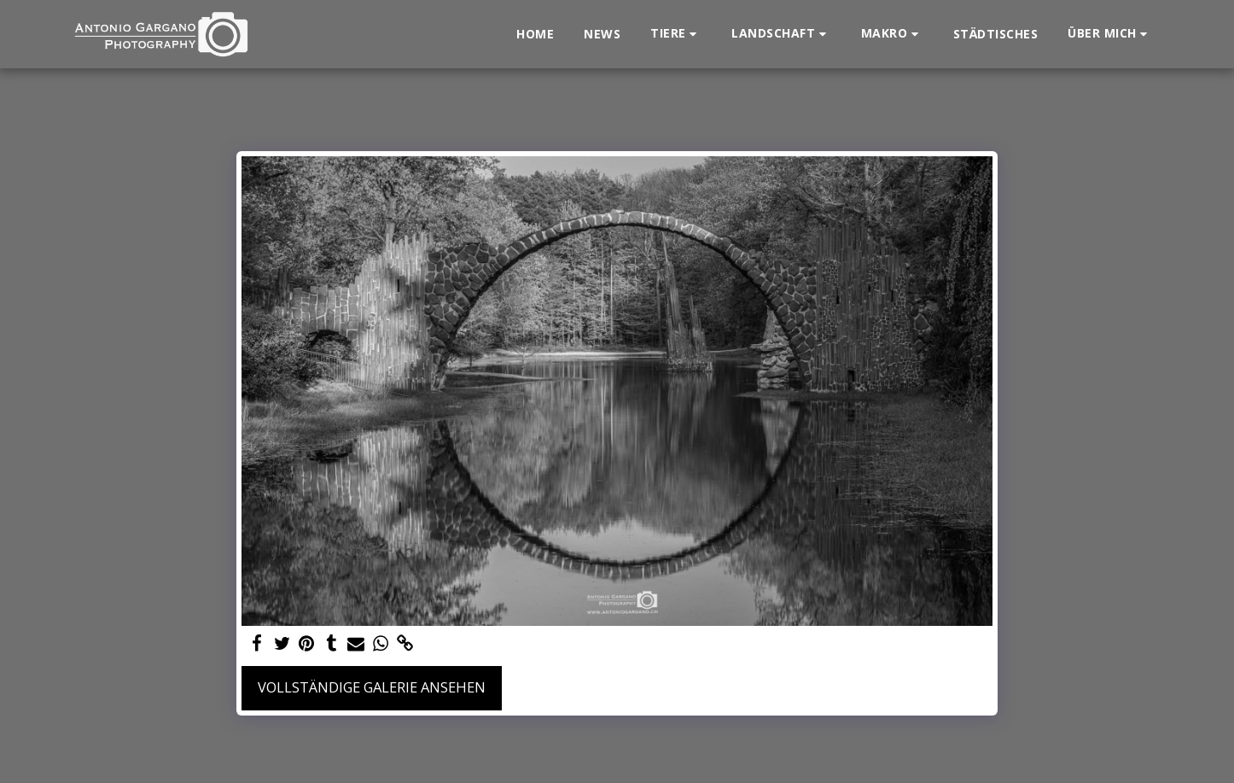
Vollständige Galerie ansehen (372, 687)
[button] (676, 33)
